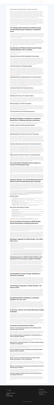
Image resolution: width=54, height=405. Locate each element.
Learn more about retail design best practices (17, 271)
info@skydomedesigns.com (13, 219)
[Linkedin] (11, 395)
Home (32, 1)
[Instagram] (8, 395)
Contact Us (41, 1)
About (35, 1)
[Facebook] (6, 395)
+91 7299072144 (35, 218)
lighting (41, 204)
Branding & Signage (12, 74)
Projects (38, 1)
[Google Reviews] (10, 395)
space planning (28, 204)
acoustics (35, 225)
